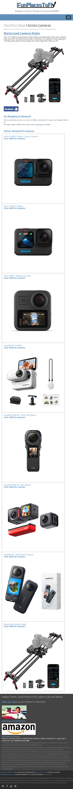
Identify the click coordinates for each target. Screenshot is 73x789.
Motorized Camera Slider (15, 624)
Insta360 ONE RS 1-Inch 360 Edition (20, 415)
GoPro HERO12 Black (13, 206)
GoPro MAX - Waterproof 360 (17, 275)
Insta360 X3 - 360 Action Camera (18, 554)
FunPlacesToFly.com (7, 772)
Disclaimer (9, 769)
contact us (47, 774)
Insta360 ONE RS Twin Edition (17, 485)
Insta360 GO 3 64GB (13, 345)
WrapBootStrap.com (7, 774)
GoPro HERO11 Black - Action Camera (21, 136)
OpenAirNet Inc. (41, 772)
